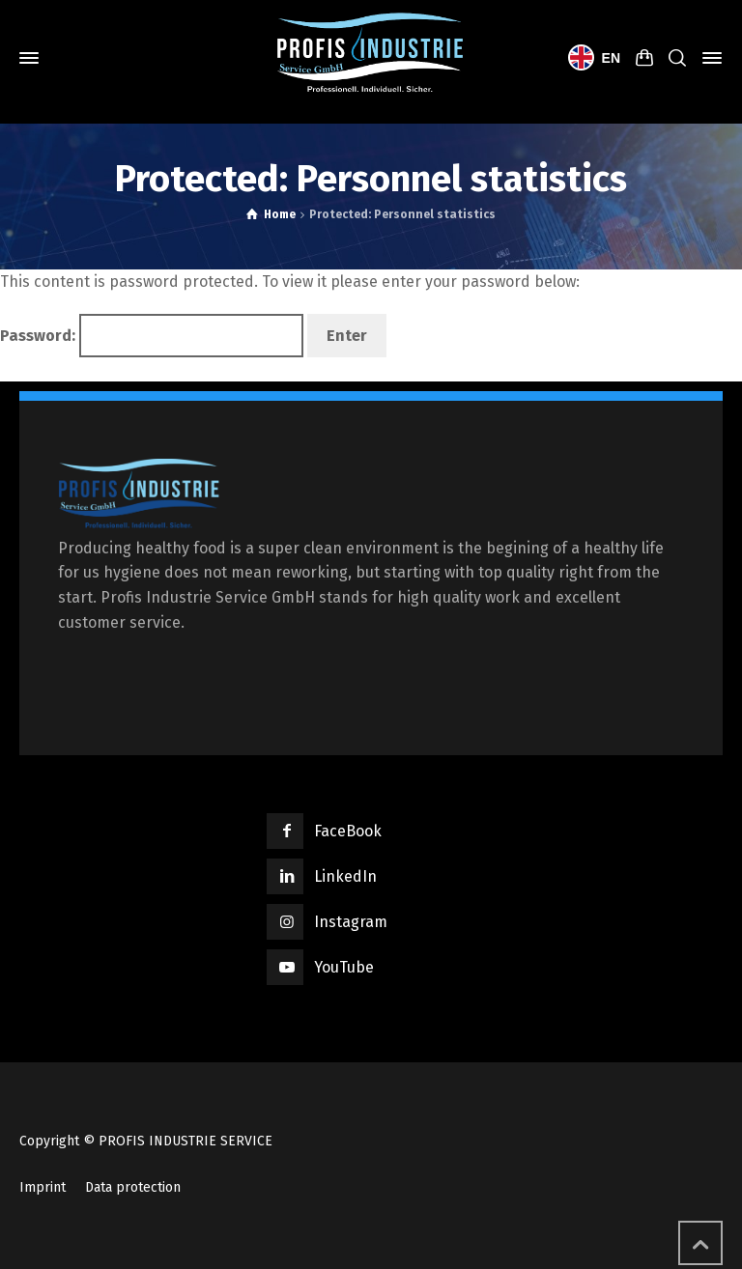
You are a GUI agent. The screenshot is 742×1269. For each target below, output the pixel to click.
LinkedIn (345, 876)
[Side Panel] (708, 58)
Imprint (42, 1187)
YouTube (344, 967)
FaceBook (348, 831)
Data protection (133, 1187)
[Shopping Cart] (644, 58)
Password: (151, 335)
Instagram (350, 922)
